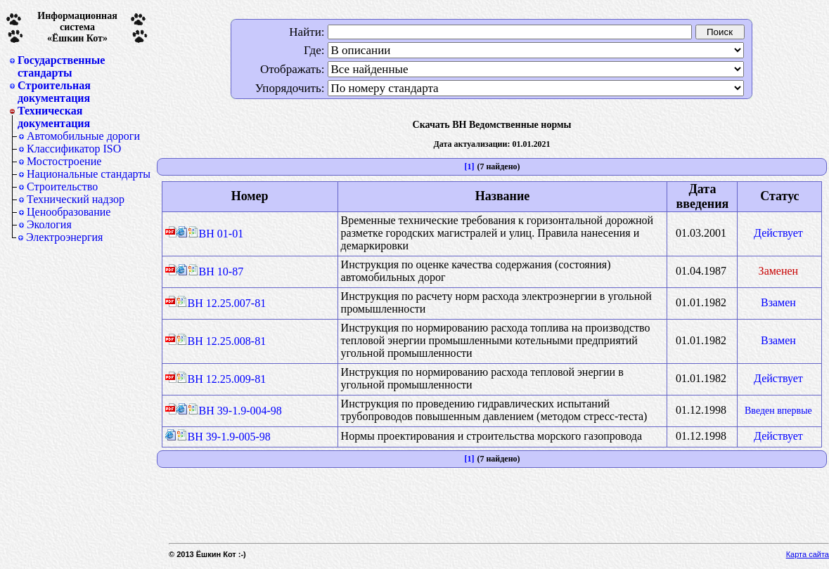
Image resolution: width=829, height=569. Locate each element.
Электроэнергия (64, 237)
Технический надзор (75, 199)
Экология (49, 224)
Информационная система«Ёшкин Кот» (77, 27)
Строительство (62, 186)
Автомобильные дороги (83, 136)
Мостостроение (64, 161)
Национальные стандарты (88, 174)
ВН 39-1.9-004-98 (235, 411)
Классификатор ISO (74, 149)
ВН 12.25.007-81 (221, 303)
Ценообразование (68, 212)
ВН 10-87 (216, 271)
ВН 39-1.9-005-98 (223, 437)
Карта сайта (807, 554)
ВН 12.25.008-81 (221, 341)
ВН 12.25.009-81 (221, 379)
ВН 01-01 (216, 234)
